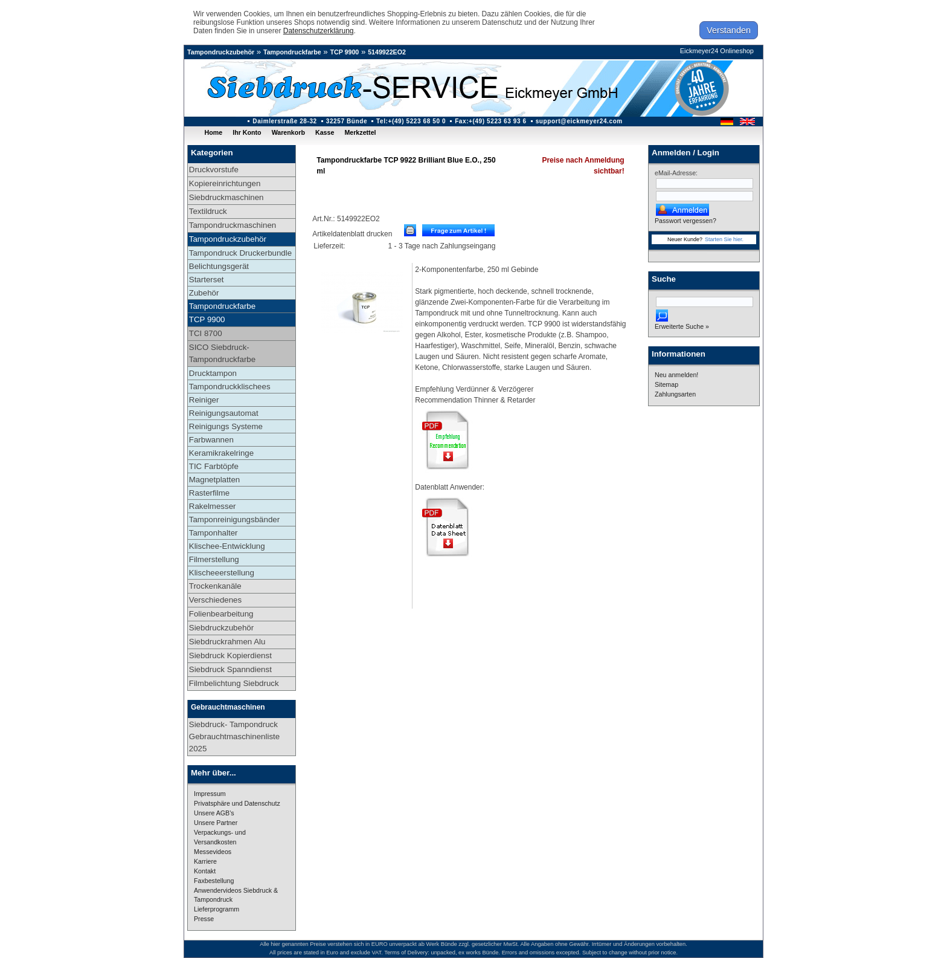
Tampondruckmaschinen (232, 225)
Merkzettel (360, 132)
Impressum (210, 793)
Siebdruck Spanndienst (230, 669)
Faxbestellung (214, 880)
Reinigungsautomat (223, 413)
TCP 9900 (344, 52)
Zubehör (204, 292)
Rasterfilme (209, 492)
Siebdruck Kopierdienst (230, 655)
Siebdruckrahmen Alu (227, 641)
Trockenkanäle (215, 586)
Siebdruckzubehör (221, 627)
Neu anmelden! (676, 374)
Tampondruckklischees (230, 386)
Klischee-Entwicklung (227, 546)
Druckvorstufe (214, 169)
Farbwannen (211, 439)
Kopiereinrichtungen (225, 183)
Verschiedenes (215, 599)
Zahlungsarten (675, 394)
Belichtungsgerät (219, 266)
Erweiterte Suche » (682, 326)
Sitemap (666, 384)
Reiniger (204, 399)
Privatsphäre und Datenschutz (237, 803)
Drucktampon (213, 373)
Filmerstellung (214, 559)
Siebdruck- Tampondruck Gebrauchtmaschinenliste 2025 (234, 736)
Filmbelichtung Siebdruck (234, 683)
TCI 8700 (205, 333)
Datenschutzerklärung (318, 31)
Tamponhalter (213, 532)
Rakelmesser (212, 506)
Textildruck (208, 211)
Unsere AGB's (214, 813)
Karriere (205, 861)
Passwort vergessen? (685, 220)
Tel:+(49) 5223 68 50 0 (411, 121)
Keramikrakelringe (221, 453)
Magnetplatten (214, 479)
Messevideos (212, 851)
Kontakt (205, 871)
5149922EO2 (387, 52)
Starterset (206, 279)
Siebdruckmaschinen (226, 197)
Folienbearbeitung (221, 613)
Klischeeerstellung (221, 572)
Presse (204, 918)
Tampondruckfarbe (292, 52)
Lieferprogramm (216, 909)
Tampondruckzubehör (220, 52)
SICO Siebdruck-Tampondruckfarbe (222, 353)
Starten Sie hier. (724, 239)
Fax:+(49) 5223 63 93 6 (491, 121)
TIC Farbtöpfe (214, 466)
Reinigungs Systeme (226, 426)
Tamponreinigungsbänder (234, 519)
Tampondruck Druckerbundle (240, 252)
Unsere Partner (215, 822)
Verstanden (729, 30)
